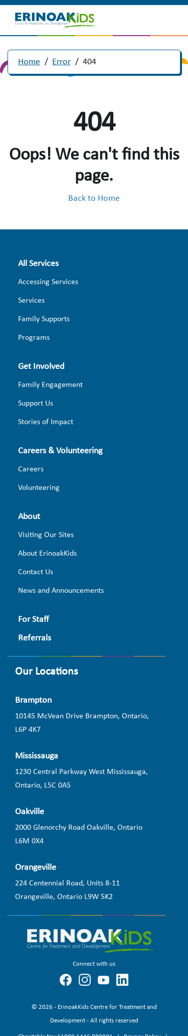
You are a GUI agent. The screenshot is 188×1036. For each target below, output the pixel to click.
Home (29, 62)
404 (89, 62)
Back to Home (94, 198)
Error (61, 62)
